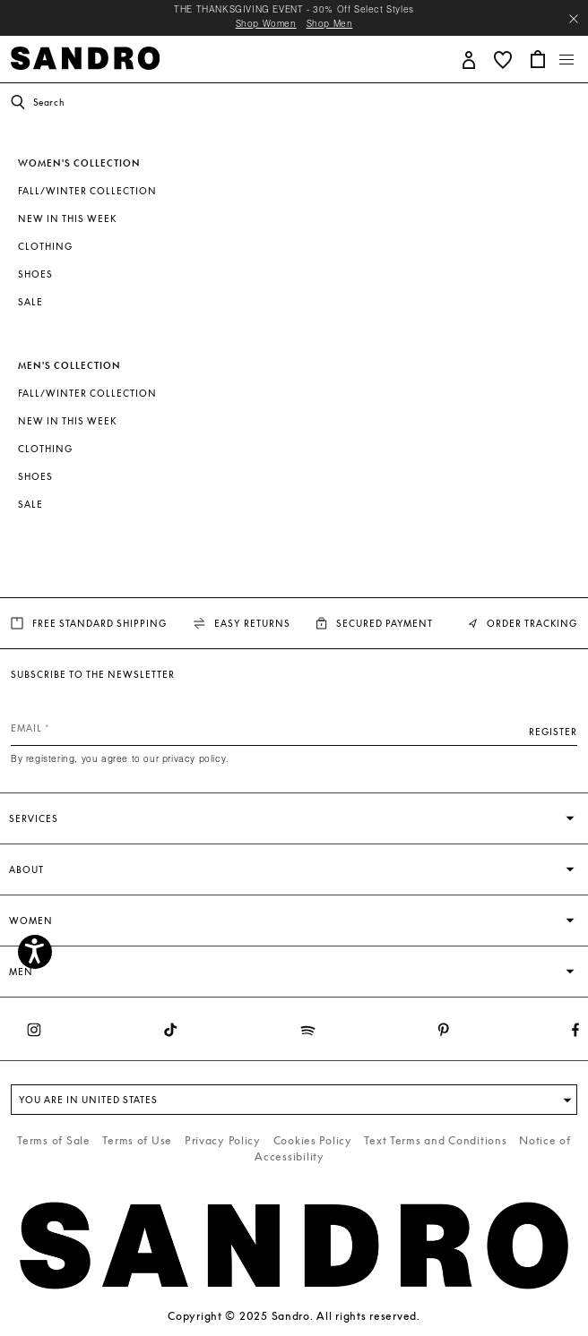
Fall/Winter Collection (87, 190)
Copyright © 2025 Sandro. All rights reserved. (293, 1316)
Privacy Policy (223, 1140)
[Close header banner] (573, 18)
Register (553, 731)
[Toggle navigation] (567, 60)
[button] (469, 58)
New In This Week (67, 218)
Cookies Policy (312, 1140)
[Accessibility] (35, 952)
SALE (30, 301)
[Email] (294, 728)
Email (26, 728)
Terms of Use (137, 1140)
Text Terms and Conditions (435, 1140)
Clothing (45, 246)
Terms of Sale (53, 1140)
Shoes (35, 274)
